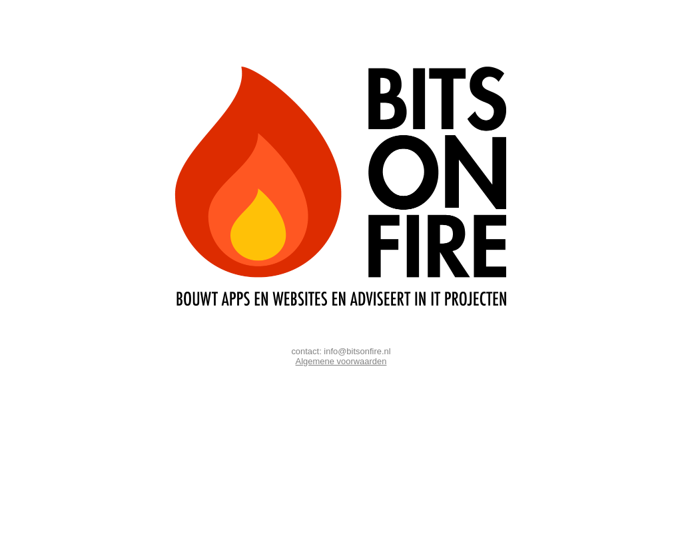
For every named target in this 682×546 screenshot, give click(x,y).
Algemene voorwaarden (341, 361)
